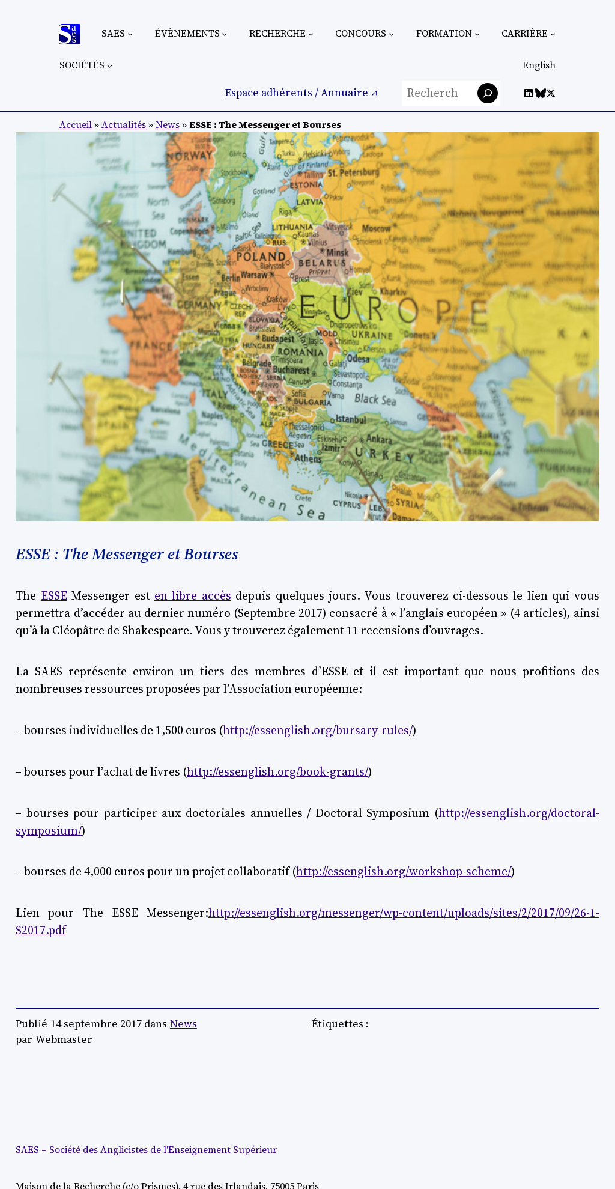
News (168, 124)
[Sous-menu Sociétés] (109, 65)
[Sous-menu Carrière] (553, 34)
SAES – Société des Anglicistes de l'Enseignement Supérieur (146, 1149)
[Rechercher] (487, 93)
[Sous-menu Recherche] (311, 34)
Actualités (123, 124)
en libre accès (192, 595)
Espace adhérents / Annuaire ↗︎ (301, 92)
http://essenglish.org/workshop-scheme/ (403, 871)
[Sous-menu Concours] (391, 34)
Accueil (75, 124)
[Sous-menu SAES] (130, 34)
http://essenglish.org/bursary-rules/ (318, 730)
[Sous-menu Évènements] (224, 34)
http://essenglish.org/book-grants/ (277, 771)
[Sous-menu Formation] (477, 34)
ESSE (54, 595)
